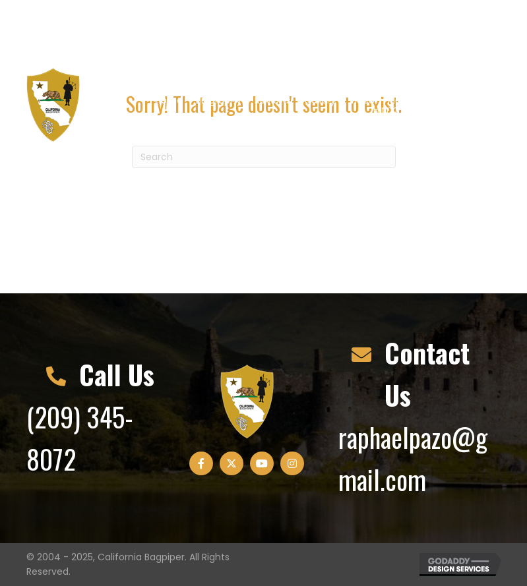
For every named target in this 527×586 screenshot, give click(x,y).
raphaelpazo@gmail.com (191, 30)
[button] (398, 30)
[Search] (264, 157)
